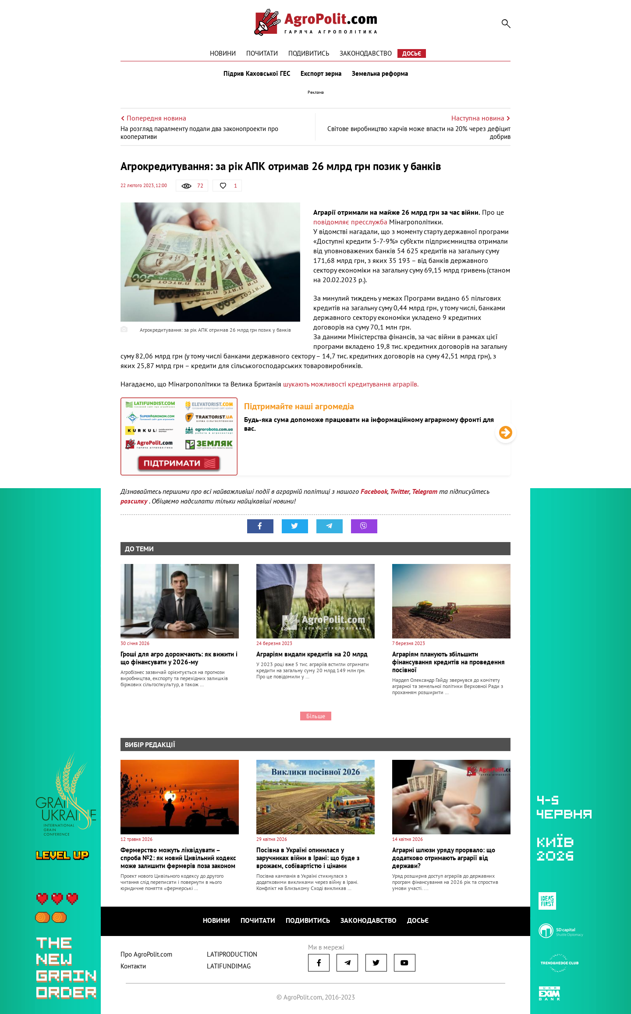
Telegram (424, 491)
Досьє (411, 53)
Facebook (374, 491)
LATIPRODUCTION (232, 954)
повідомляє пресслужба (350, 221)
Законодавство (366, 53)
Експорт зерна (321, 74)
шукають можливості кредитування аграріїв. (350, 383)
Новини (223, 53)
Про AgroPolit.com (146, 954)
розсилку (135, 500)
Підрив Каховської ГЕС (256, 74)
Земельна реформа (380, 74)
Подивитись (308, 53)
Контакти (133, 966)
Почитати (262, 53)
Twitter (399, 491)
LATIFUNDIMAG (229, 966)
